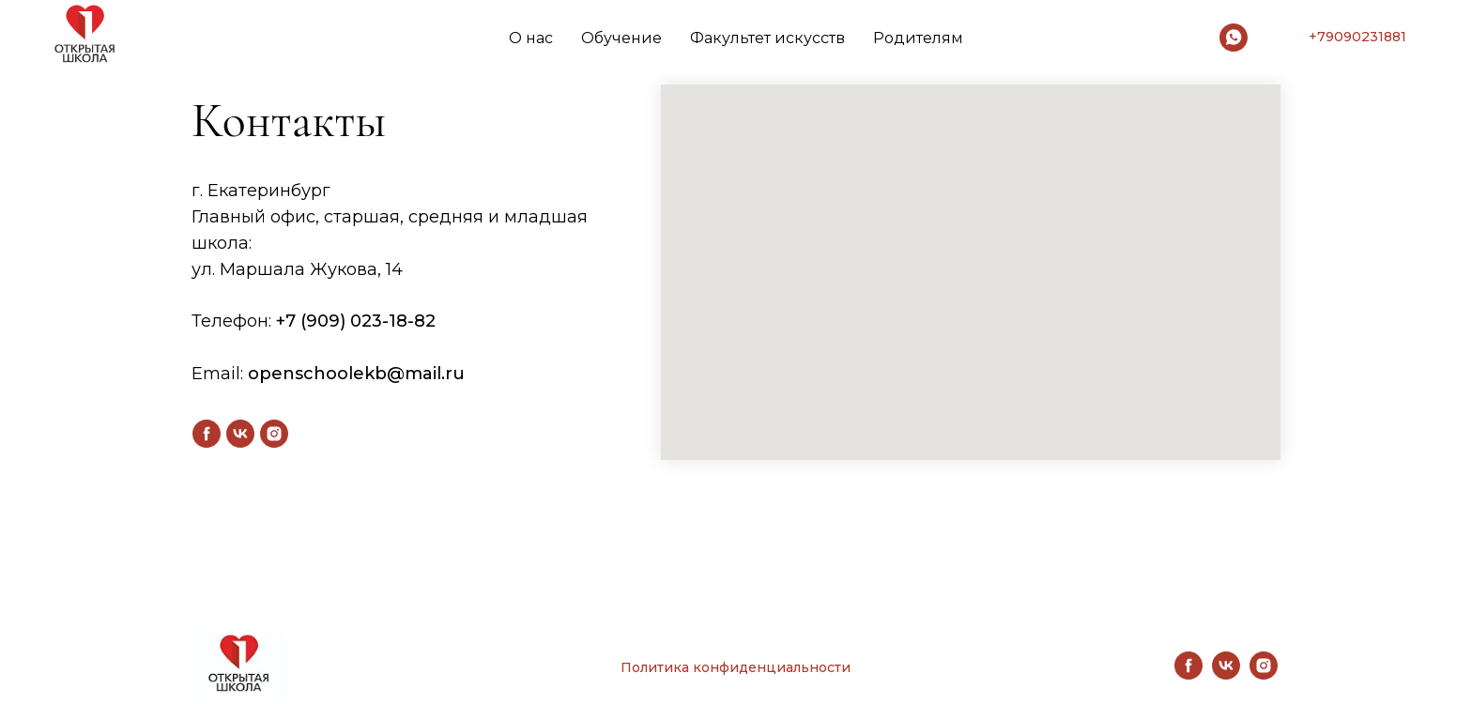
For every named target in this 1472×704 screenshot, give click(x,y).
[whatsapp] (1233, 37)
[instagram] (274, 434)
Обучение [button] (621, 38)
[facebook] (206, 434)
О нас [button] (531, 38)
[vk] (240, 434)
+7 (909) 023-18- (345, 321)
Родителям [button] (918, 38)
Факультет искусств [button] (767, 38)
